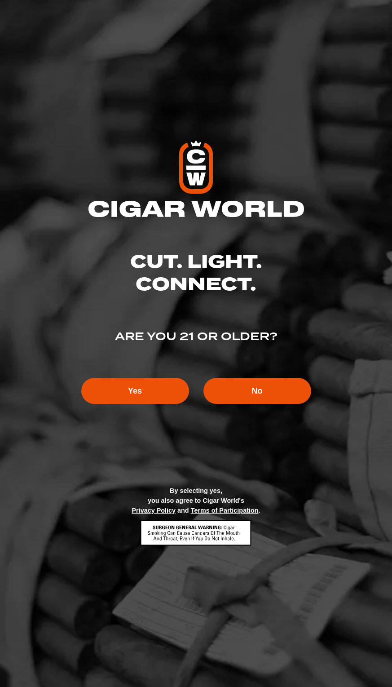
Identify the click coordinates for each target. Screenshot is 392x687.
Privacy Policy (154, 510)
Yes (135, 390)
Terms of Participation (225, 510)
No (257, 390)
